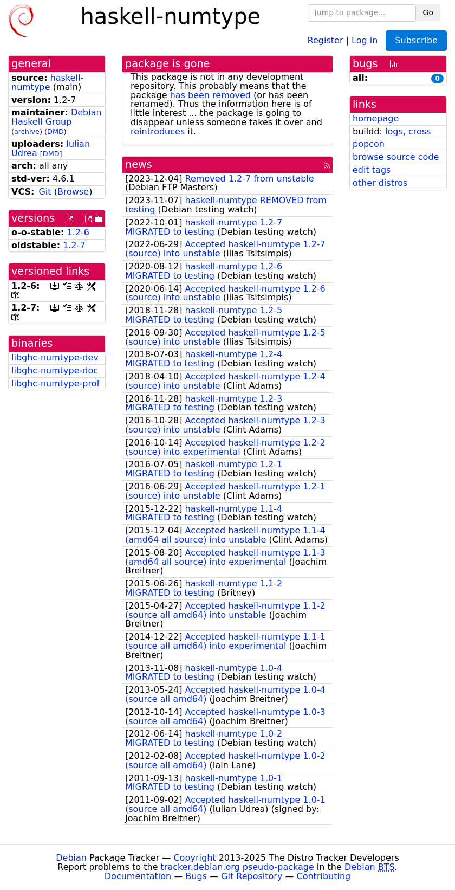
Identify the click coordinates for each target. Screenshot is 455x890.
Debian (71, 858)
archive (27, 131)
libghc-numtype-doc (54, 370)
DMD (55, 131)
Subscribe (416, 40)
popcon (369, 144)
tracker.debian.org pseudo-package (237, 867)
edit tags (372, 170)
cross (419, 131)
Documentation (138, 876)
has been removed (210, 95)
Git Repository (251, 876)
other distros (380, 183)
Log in (365, 40)
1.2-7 (74, 245)
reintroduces (158, 131)
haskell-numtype (47, 82)
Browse (73, 191)
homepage (376, 118)
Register (325, 40)
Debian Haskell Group (56, 117)
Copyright (194, 858)
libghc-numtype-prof (55, 383)
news (138, 164)
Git (44, 191)
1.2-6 (78, 232)
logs (394, 131)
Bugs (196, 876)
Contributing (324, 876)
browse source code (396, 157)
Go (428, 12)
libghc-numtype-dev (55, 357)
